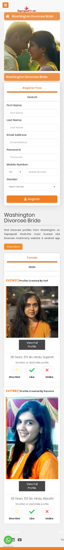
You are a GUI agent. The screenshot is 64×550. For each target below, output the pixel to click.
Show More (13, 246)
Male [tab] (32, 267)
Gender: (12, 179)
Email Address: (17, 135)
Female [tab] (32, 258)
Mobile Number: (18, 164)
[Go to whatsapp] (8, 540)
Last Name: (14, 120)
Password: (14, 150)
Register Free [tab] (32, 88)
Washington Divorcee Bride (32, 16)
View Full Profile (32, 345)
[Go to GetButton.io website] (8, 546)
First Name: (14, 105)
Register (32, 199)
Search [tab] (32, 97)
